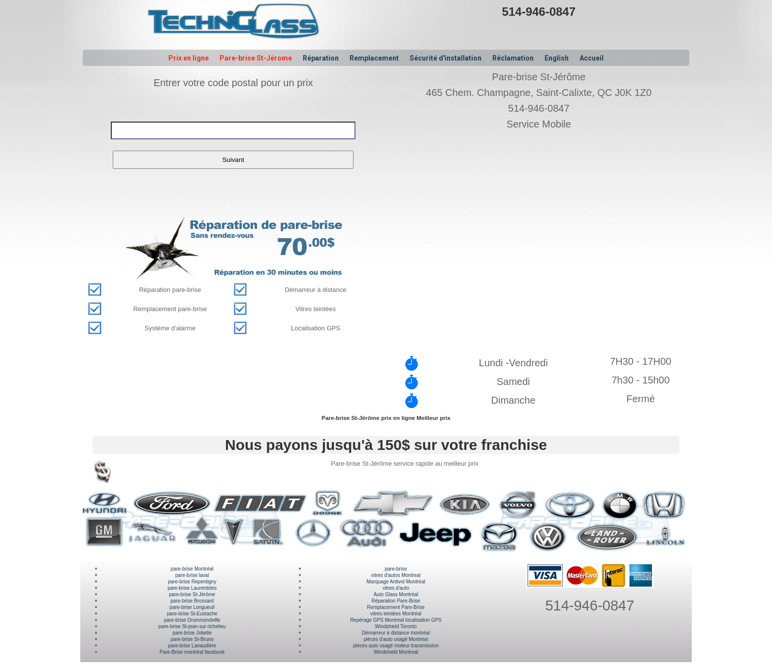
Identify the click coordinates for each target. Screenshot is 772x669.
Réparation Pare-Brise (396, 601)
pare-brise (396, 569)
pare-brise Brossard (192, 601)
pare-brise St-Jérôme (192, 594)
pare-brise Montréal (192, 569)
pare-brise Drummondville (192, 620)
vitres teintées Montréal (395, 613)
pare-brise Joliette (191, 633)
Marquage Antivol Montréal (395, 581)
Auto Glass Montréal (396, 594)
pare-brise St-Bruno (192, 639)
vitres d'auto (396, 588)
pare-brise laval (192, 575)
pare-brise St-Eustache (192, 613)
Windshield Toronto (396, 626)
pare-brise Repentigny (192, 581)
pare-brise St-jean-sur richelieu (192, 626)
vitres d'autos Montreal (395, 575)
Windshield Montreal (396, 652)
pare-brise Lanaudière (192, 645)
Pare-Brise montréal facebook (192, 652)
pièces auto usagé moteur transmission (396, 645)
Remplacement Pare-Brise (395, 607)
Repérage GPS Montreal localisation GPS (396, 620)
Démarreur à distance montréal (396, 633)
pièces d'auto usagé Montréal (396, 639)
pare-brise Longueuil (192, 607)
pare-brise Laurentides (192, 588)
